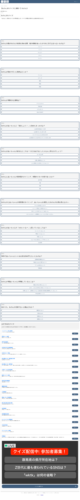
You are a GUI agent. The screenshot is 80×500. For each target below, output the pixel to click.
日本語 (38, 494)
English (42, 494)
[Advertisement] (38, 30)
